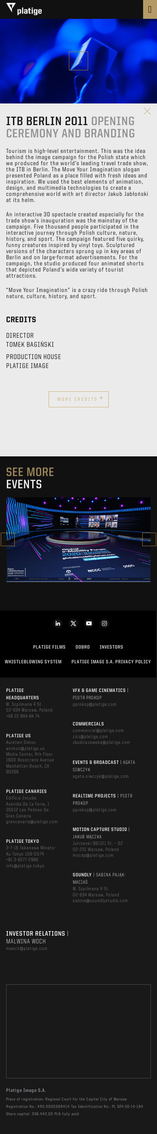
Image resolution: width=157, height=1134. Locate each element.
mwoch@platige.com (27, 948)
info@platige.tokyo (25, 866)
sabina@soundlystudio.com (100, 900)
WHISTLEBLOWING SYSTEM (33, 662)
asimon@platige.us (25, 748)
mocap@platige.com (93, 855)
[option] (78, 539)
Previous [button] (8, 539)
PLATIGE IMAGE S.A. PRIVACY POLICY (111, 662)
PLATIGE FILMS (49, 647)
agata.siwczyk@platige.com (101, 776)
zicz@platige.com (90, 736)
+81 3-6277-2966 (22, 860)
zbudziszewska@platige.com (101, 742)
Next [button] (149, 539)
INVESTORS (111, 647)
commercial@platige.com (98, 730)
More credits (80, 398)
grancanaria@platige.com (32, 822)
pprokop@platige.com (95, 704)
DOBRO (83, 647)
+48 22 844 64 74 (23, 716)
